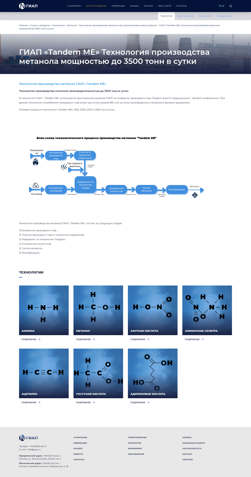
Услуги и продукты (40, 25)
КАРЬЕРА (78, 448)
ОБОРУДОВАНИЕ (136, 454)
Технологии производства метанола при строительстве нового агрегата (118, 25)
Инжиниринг (205, 16)
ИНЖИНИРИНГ (135, 448)
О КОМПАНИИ (80, 437)
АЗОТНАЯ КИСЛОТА (192, 448)
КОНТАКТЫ (78, 459)
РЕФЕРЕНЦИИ (80, 443)
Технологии (166, 16)
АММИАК (186, 437)
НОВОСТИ (78, 454)
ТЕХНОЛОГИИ (134, 443)
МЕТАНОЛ (187, 454)
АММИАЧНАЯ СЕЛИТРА (193, 443)
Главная (23, 25)
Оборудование (224, 16)
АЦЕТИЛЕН (187, 459)
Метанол (72, 25)
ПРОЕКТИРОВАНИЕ (137, 437)
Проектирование (185, 16)
